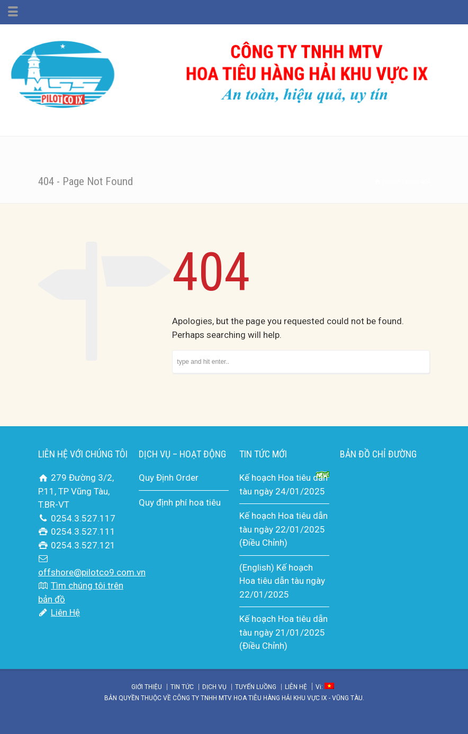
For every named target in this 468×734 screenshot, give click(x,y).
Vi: (325, 687)
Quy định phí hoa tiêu (180, 502)
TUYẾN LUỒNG (255, 687)
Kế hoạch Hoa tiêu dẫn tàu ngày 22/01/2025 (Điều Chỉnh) (283, 529)
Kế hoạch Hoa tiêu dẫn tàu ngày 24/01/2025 (283, 484)
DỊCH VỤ (214, 687)
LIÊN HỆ (296, 687)
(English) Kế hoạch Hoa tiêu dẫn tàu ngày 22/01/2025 (282, 581)
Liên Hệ (65, 612)
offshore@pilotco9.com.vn (92, 572)
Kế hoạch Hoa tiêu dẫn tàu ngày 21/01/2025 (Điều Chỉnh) (283, 632)
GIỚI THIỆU (146, 687)
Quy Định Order (169, 477)
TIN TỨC (182, 687)
